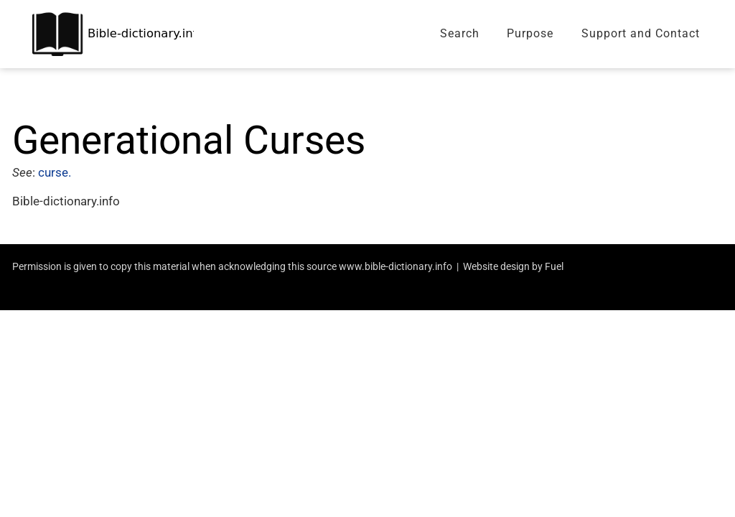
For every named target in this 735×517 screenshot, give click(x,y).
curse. (56, 172)
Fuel (554, 266)
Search (459, 33)
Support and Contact (640, 33)
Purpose (530, 33)
